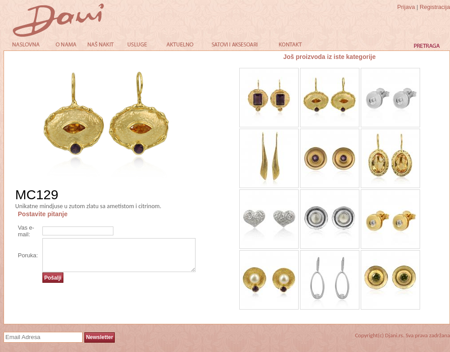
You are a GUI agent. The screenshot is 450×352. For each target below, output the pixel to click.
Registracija (435, 7)
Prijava (406, 7)
